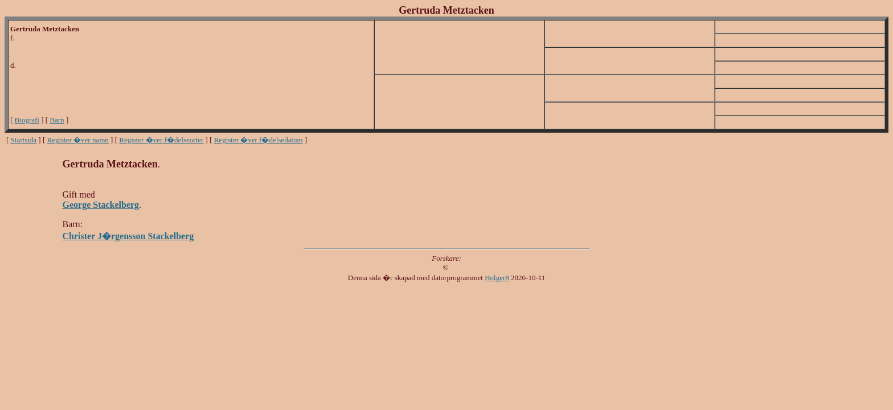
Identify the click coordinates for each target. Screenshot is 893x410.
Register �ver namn (78, 140)
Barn (57, 120)
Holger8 (497, 277)
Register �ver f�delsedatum (258, 140)
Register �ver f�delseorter (161, 140)
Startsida (24, 140)
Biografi (27, 120)
